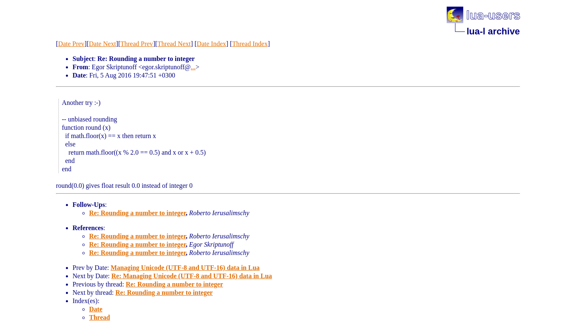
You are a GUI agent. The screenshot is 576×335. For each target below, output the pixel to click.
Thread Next (174, 43)
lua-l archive (493, 31)
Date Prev (71, 43)
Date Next (102, 43)
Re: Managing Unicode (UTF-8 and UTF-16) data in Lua (191, 275)
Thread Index (250, 43)
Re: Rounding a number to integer (137, 212)
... (193, 66)
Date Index (211, 43)
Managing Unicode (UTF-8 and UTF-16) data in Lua (185, 267)
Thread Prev (136, 43)
